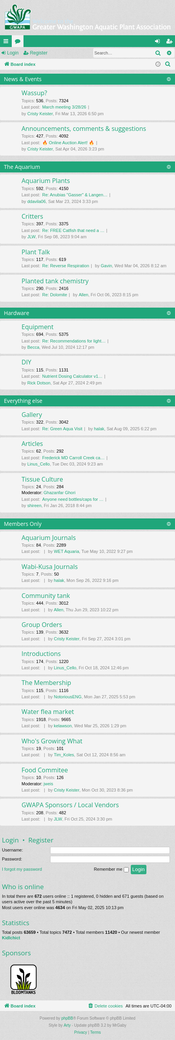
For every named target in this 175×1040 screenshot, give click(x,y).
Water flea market (48, 711)
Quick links (7, 42)
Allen (83, 294)
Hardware (16, 313)
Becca (33, 347)
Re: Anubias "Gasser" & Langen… (75, 194)
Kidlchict (11, 937)
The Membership (46, 682)
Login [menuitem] (159, 42)
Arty (67, 1025)
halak (99, 428)
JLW (31, 236)
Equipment (38, 327)
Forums (19, 42)
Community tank (46, 595)
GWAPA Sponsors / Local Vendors (70, 805)
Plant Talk (36, 252)
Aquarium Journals (49, 537)
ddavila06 (36, 201)
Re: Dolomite (54, 294)
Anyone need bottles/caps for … (73, 499)
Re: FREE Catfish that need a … (73, 230)
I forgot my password (22, 869)
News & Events (22, 79)
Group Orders (42, 624)
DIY (26, 362)
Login (12, 53)
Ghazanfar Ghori (59, 492)
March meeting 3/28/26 (64, 107)
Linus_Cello (38, 464)
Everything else (23, 400)
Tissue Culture (42, 479)
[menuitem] (167, 64)
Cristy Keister (40, 113)
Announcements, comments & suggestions (84, 128)
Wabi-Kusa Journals (50, 566)
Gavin (106, 265)
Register (38, 53)
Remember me (111, 869)
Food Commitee (45, 770)
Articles (32, 443)
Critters (32, 216)
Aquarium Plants (46, 180)
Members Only (22, 523)
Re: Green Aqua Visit (62, 428)
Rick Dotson (39, 382)
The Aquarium (22, 166)
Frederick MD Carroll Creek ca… (73, 457)
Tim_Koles (64, 754)
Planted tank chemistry (55, 281)
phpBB (67, 1018)
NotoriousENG (67, 696)
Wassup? (34, 93)
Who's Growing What (52, 741)
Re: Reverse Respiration (65, 265)
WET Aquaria (66, 551)
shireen (34, 505)
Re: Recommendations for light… (74, 341)
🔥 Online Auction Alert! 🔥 (68, 142)
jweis (48, 783)
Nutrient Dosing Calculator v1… (72, 376)
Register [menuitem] (171, 42)
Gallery (32, 414)
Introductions (41, 653)
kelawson (63, 725)
